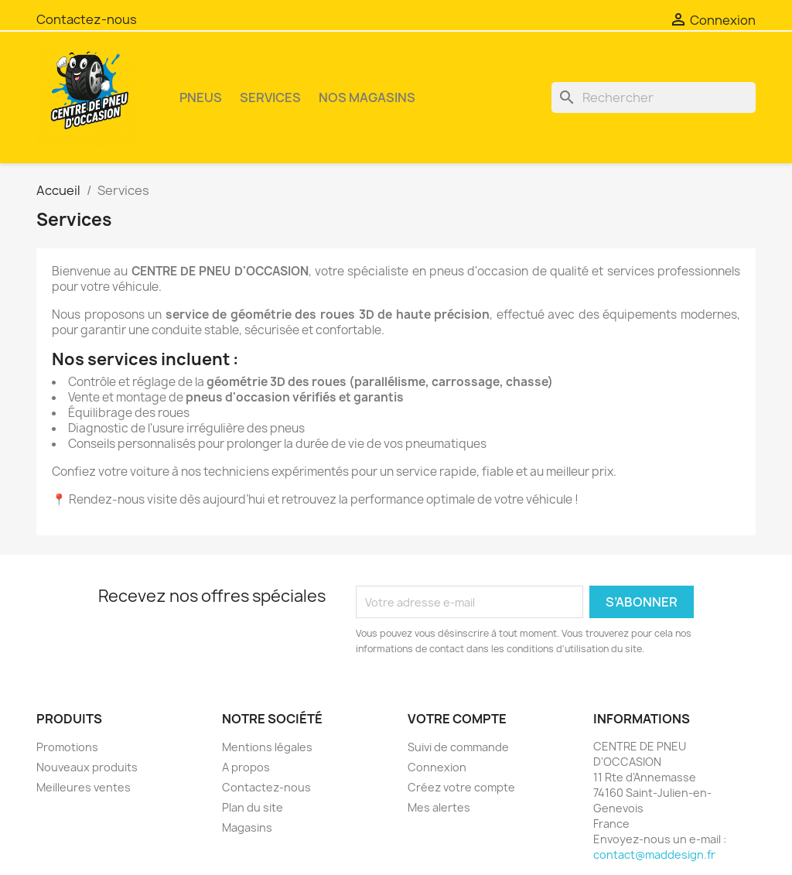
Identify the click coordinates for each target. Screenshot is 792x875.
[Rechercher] (653, 97)
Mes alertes (439, 807)
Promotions (67, 747)
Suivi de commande (458, 747)
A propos (246, 767)
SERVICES (270, 97)
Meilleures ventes (83, 787)
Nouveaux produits (87, 767)
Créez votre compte (461, 787)
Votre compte (457, 718)
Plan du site (252, 807)
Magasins (247, 827)
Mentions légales (267, 747)
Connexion (437, 767)
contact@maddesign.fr (654, 854)
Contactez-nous (86, 19)
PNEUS (200, 97)
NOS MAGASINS (367, 97)
